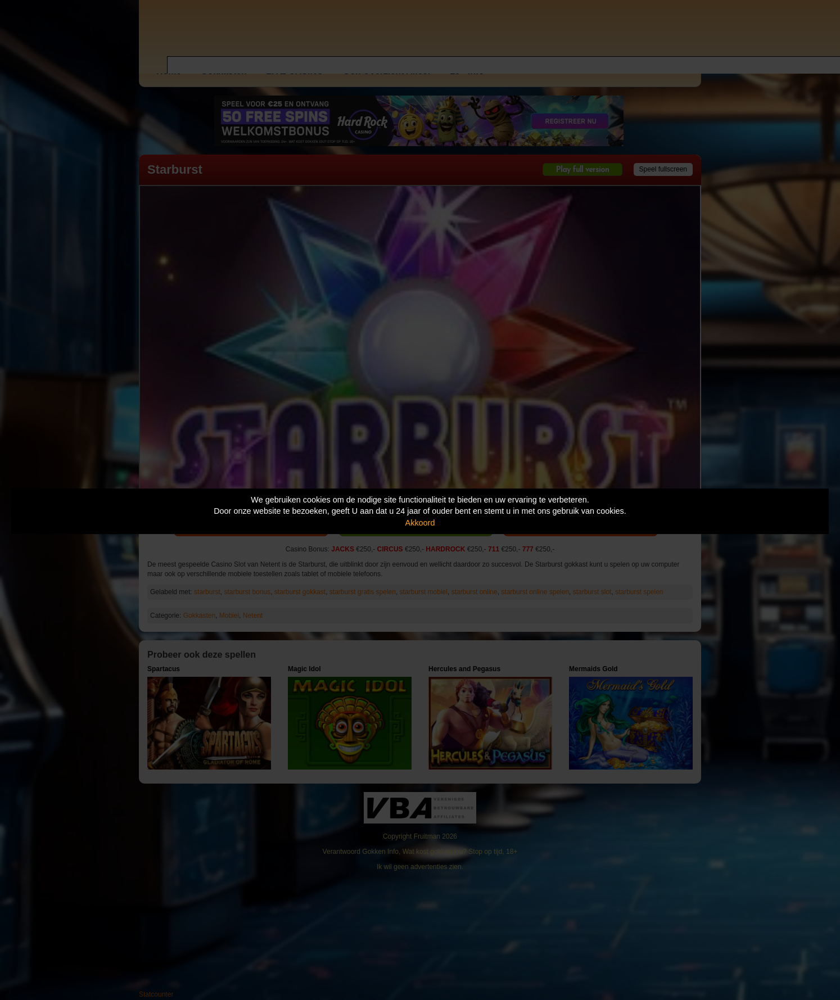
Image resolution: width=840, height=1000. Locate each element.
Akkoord (420, 522)
